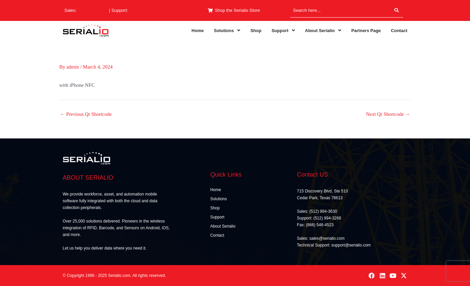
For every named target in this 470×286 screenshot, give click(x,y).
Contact (399, 30)
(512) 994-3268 (144, 10)
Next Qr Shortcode (387, 114)
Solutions (227, 30)
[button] (227, 30)
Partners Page (366, 30)
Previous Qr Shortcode (86, 114)
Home (198, 30)
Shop (256, 30)
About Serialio (323, 30)
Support (283, 30)
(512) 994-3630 (93, 10)
